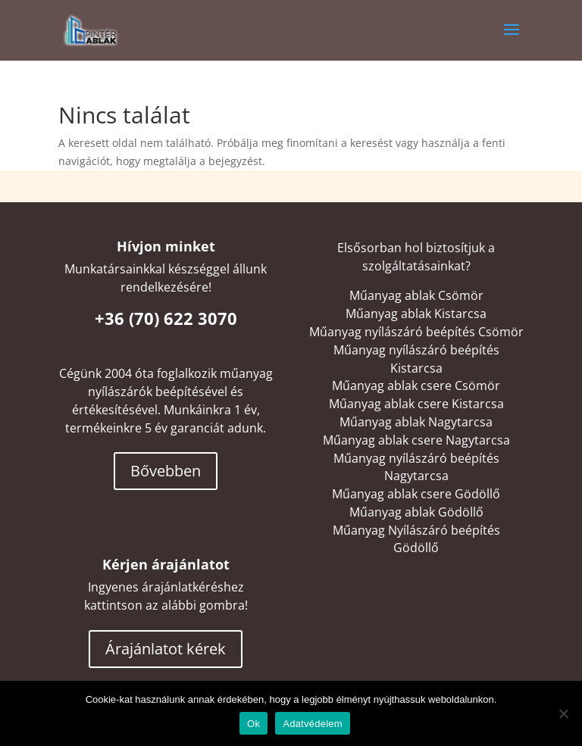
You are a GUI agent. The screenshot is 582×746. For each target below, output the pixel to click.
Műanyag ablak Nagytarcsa (416, 422)
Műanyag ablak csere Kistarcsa (416, 403)
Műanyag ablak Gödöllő (416, 512)
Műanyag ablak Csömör (416, 295)
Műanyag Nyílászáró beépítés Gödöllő (416, 539)
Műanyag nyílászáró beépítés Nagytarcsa (416, 467)
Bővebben (165, 470)
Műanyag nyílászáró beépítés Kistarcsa (416, 359)
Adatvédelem (313, 723)
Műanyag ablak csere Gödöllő (416, 493)
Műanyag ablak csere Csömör (416, 385)
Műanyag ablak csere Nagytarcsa (416, 440)
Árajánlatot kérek (165, 648)
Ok (253, 723)
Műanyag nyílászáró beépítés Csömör (416, 331)
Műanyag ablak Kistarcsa (416, 313)
